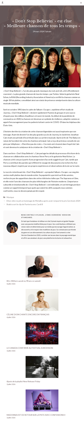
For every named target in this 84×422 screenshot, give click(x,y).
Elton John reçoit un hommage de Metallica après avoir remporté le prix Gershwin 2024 (43, 201)
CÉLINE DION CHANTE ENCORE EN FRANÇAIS (28, 314)
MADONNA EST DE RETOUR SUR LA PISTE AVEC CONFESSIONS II (36, 415)
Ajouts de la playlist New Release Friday (23, 381)
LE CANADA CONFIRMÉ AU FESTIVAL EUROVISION (30, 348)
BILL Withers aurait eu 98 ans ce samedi (23, 281)
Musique (10, 197)
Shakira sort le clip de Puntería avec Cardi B (24, 204)
